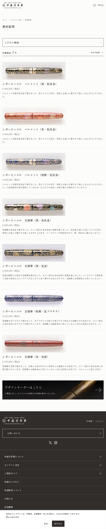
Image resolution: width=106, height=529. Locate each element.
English (100, 421)
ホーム (4, 20)
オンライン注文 (16, 20)
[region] (53, 519)
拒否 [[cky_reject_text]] (46, 523)
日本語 (89, 421)
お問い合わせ (13, 433)
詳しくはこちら (12, 516)
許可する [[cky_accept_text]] (58, 523)
